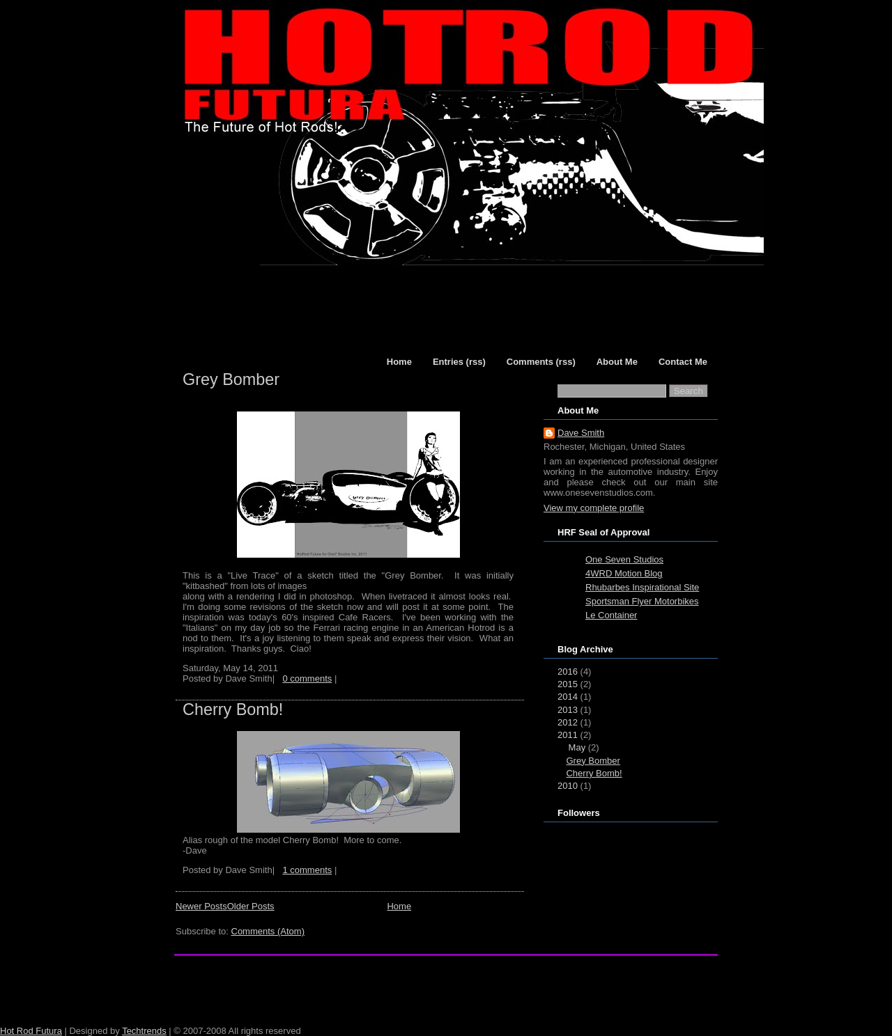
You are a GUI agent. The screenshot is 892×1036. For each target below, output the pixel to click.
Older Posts (251, 906)
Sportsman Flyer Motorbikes (642, 601)
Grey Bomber (231, 379)
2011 (568, 735)
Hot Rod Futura (31, 1031)
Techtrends (144, 1031)
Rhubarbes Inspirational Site (642, 587)
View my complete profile (594, 508)
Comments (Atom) (268, 931)
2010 (568, 785)
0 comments (307, 678)
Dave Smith (581, 432)
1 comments (307, 870)
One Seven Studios (624, 559)
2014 (568, 696)
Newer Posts (201, 906)
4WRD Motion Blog (624, 573)
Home (399, 906)
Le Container (611, 615)
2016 (568, 671)
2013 (568, 710)
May (577, 747)
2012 (568, 722)
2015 (568, 684)
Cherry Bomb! (233, 709)
